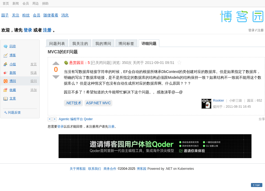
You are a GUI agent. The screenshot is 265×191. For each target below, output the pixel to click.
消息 (65, 15)
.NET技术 (73, 103)
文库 (13, 98)
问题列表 (57, 43)
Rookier (218, 100)
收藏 (13, 90)
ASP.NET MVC (98, 103)
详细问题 (149, 43)
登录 (28, 30)
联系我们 (94, 169)
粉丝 (26, 15)
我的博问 (103, 43)
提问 (33, 81)
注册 (47, 30)
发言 (33, 64)
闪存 (13, 46)
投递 (33, 73)
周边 (35, 3)
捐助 (45, 3)
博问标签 (126, 43)
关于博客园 (78, 169)
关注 (15, 15)
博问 (13, 81)
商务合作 (110, 169)
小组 (13, 64)
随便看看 (50, 15)
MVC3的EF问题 (63, 52)
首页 (6, 3)
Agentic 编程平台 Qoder (76, 119)
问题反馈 (14, 112)
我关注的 (80, 43)
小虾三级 (235, 100)
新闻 (15, 3)
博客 (13, 55)
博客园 (141, 169)
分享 (262, 119)
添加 (33, 90)
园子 (5, 15)
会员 (26, 3)
